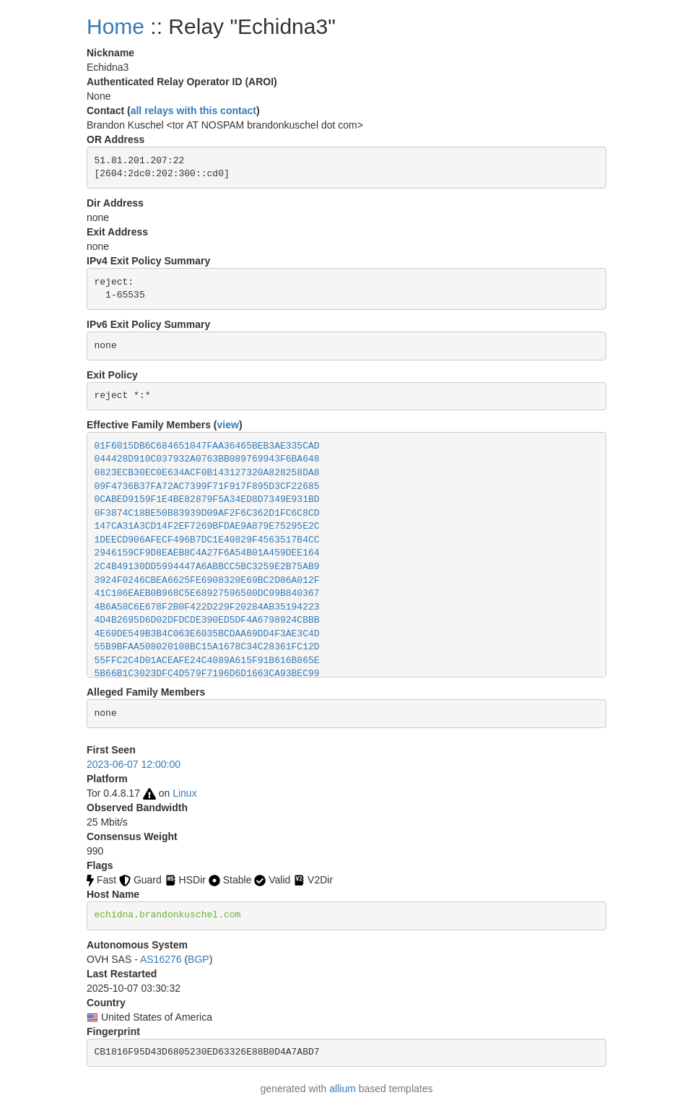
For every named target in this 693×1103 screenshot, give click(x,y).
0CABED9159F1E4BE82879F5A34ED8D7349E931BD (207, 499)
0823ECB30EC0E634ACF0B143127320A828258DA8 (207, 472)
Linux (184, 793)
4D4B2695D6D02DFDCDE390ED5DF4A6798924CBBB (207, 620)
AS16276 (161, 959)
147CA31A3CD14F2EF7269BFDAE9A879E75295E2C (207, 526)
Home (115, 26)
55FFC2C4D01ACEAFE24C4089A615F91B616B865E (207, 660)
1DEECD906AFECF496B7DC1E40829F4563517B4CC (207, 540)
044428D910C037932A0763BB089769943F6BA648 (207, 459)
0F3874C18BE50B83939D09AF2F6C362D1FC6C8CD (207, 513)
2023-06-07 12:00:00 (133, 764)
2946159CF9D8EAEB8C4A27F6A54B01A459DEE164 (207, 553)
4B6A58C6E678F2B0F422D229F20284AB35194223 (207, 607)
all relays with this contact (193, 110)
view (228, 425)
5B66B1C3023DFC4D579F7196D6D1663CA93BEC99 (207, 673)
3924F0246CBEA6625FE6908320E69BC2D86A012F (207, 580)
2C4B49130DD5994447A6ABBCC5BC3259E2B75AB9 (207, 566)
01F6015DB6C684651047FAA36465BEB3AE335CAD (207, 446)
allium (342, 1088)
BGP (198, 959)
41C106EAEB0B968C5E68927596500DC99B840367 (207, 593)
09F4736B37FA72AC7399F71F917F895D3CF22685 (207, 486)
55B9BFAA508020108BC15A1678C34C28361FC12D (207, 646)
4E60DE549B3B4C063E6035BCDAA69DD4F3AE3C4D (207, 633)
